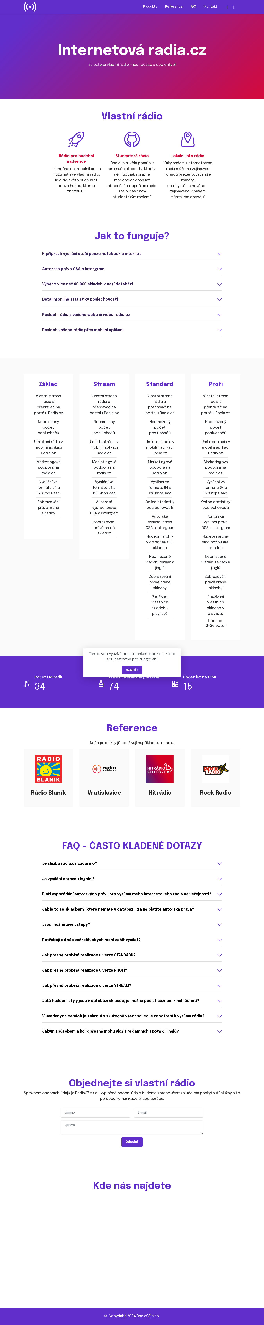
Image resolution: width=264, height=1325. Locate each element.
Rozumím (132, 669)
